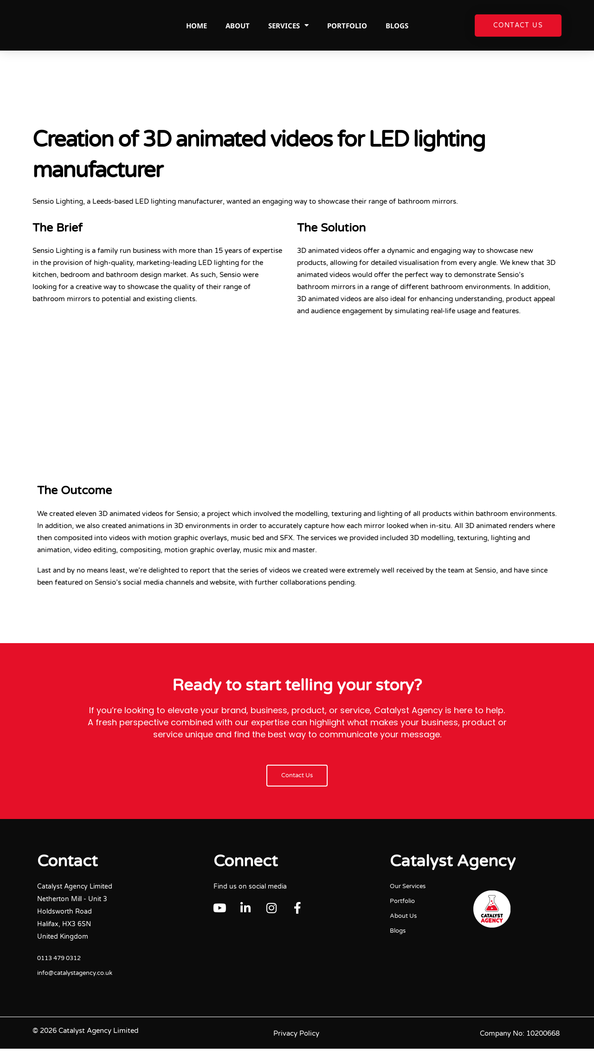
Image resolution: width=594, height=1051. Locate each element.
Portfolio (347, 25)
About (238, 25)
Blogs (397, 25)
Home (196, 25)
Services (288, 25)
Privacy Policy (296, 1036)
